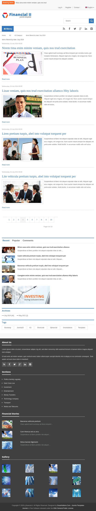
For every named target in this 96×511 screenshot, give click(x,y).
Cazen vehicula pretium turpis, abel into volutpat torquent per (41, 256)
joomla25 (21, 328)
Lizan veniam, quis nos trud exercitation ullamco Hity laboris (40, 90)
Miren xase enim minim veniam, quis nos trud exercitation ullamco (43, 247)
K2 (31, 328)
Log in (60, 7)
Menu (8, 28)
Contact (76, 7)
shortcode (42, 328)
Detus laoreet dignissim (29, 442)
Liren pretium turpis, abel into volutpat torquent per (34, 133)
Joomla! (25, 508)
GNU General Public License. (63, 508)
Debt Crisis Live (9, 383)
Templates (83, 328)
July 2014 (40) (9, 316)
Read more (6, 79)
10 (51, 220)
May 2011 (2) (23, 316)
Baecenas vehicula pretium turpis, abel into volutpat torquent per (43, 266)
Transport (7, 403)
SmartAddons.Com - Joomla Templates (70, 505)
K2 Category (18, 35)
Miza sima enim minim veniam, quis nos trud (31, 3)
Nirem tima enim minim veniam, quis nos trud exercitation (38, 48)
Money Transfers (9, 395)
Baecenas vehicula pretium (30, 421)
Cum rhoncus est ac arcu (29, 432)
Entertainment (9, 391)
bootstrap (8, 328)
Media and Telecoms (11, 406)
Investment (8, 387)
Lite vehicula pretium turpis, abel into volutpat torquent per (39, 176)
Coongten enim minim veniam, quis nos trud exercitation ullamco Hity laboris (47, 275)
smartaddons (69, 328)
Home (4, 35)
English (89, 7)
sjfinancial (55, 328)
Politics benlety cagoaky (12, 379)
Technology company (11, 399)
